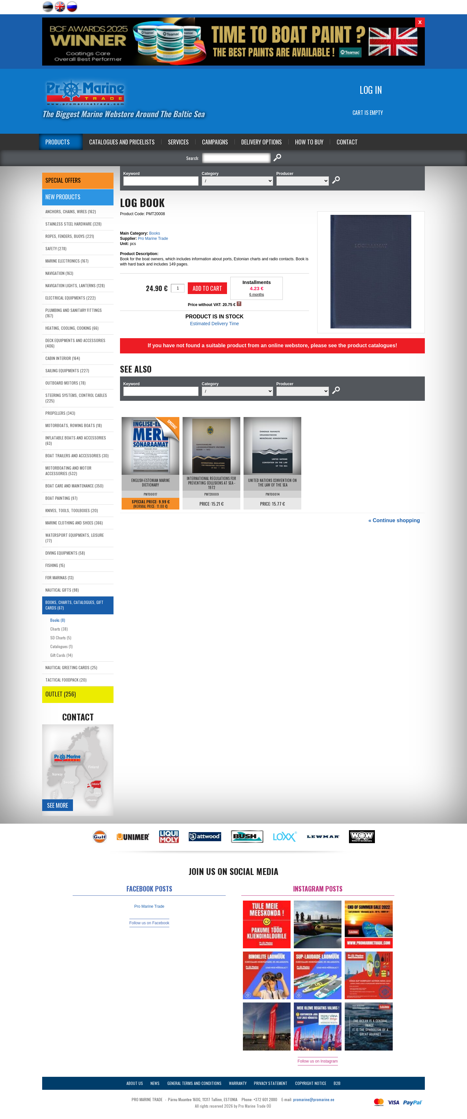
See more (57, 805)
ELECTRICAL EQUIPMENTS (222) (70, 298)
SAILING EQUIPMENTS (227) (67, 370)
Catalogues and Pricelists (122, 141)
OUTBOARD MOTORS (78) (65, 383)
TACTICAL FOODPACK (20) (66, 679)
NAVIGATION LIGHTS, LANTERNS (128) (75, 285)
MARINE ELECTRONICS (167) (67, 261)
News (155, 1083)
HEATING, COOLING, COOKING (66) (72, 328)
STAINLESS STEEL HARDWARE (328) (73, 224)
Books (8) (57, 620)
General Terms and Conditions (194, 1083)
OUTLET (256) (60, 694)
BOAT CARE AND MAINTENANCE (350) (74, 485)
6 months (256, 294)
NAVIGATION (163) (59, 273)
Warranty (237, 1083)
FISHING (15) (55, 565)
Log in (371, 89)
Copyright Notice (310, 1083)
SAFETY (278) (55, 248)
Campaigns (215, 141)
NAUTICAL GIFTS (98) (62, 590)
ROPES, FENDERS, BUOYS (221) (69, 236)
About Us (134, 1083)
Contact (347, 141)
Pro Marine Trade (153, 238)
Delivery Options (261, 141)
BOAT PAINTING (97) (61, 498)
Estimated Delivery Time (214, 323)
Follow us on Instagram (318, 1061)
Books (154, 233)
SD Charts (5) (60, 637)
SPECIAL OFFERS (63, 180)
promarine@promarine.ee (313, 1099)
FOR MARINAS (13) (59, 577)
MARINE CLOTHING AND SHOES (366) (74, 522)
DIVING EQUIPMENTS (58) (65, 553)
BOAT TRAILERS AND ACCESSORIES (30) (77, 455)
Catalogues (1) (61, 646)
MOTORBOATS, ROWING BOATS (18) (73, 425)
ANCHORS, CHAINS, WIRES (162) (70, 211)
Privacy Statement (270, 1083)
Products (57, 142)
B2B (337, 1083)
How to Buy (309, 141)
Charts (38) (59, 629)
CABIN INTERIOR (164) (62, 358)
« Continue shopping (394, 520)
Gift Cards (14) (61, 655)
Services (178, 141)
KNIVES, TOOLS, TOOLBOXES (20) (71, 510)
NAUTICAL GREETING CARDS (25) (71, 667)
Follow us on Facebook (149, 923)
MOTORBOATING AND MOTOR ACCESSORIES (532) (68, 470)
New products (62, 196)
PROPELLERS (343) (60, 413)
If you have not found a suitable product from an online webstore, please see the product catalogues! (272, 345)
